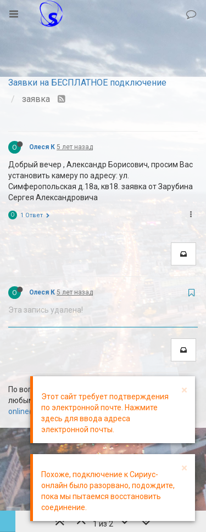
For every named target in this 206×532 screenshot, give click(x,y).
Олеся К (42, 147)
